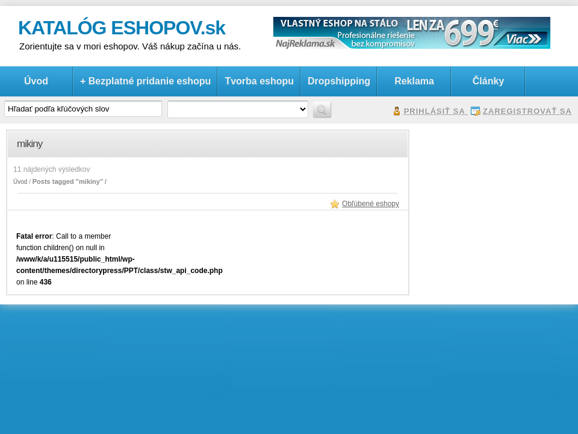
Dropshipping (339, 81)
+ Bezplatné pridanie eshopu (145, 81)
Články (488, 81)
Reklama (414, 81)
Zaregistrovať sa (527, 111)
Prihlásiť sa (434, 111)
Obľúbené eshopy (370, 204)
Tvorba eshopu (259, 81)
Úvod (36, 81)
